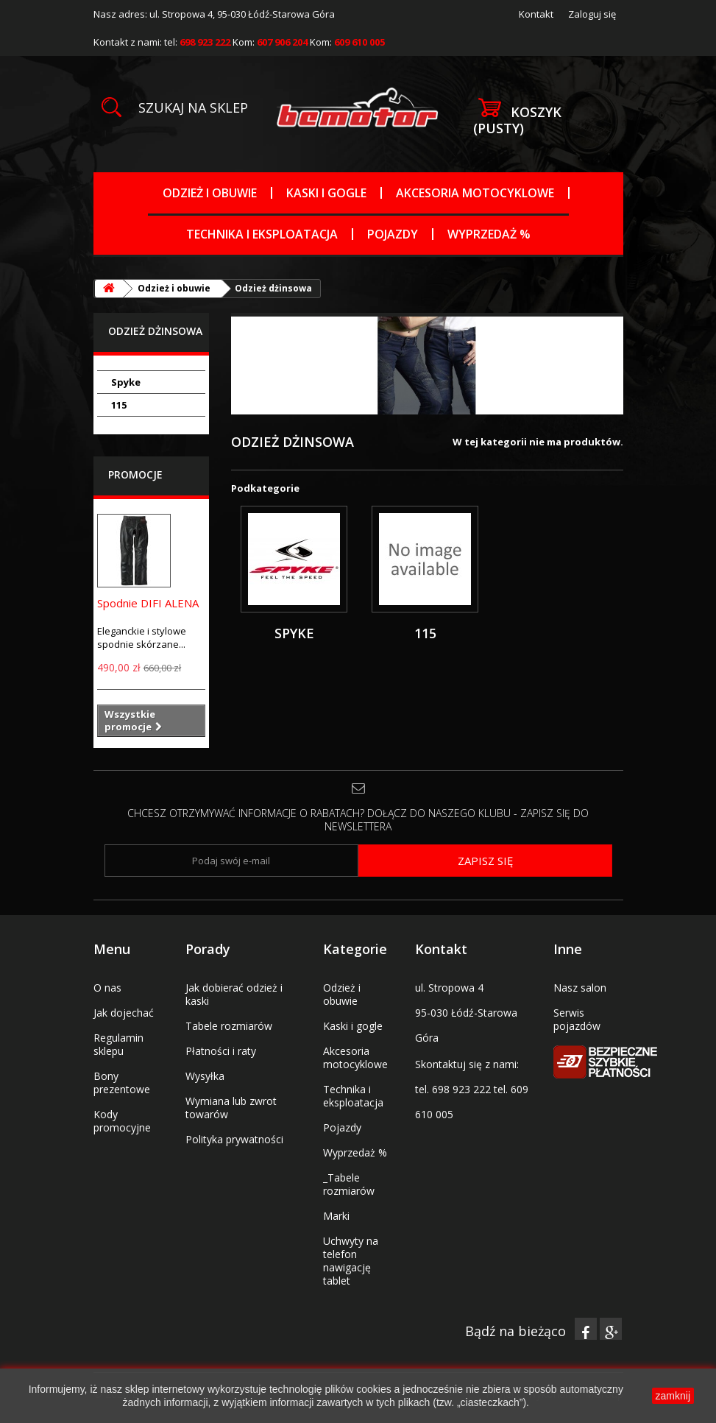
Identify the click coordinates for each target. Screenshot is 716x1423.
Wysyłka (204, 1076)
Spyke (126, 382)
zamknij (673, 1396)
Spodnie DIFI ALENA (148, 603)
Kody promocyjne (122, 1120)
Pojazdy (392, 234)
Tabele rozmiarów (228, 1026)
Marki (336, 1216)
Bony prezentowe (121, 1082)
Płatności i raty (220, 1051)
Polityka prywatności (234, 1139)
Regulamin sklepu (118, 1044)
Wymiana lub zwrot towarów (231, 1107)
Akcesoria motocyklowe (475, 193)
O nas (107, 988)
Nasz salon (579, 988)
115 (119, 405)
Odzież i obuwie (210, 193)
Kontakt (536, 14)
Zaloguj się (592, 14)
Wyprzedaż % (489, 234)
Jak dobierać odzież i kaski (234, 994)
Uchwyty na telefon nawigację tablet (350, 1261)
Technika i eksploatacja (262, 234)
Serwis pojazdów (576, 1019)
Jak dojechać (123, 1013)
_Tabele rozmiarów (349, 1184)
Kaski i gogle (326, 193)
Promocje (135, 474)
